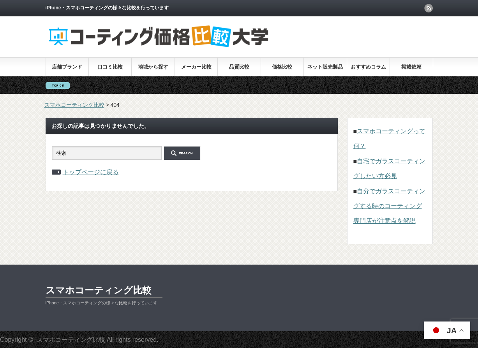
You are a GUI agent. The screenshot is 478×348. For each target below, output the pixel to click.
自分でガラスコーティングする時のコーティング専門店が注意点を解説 (389, 206)
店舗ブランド (67, 67)
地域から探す (153, 67)
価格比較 (282, 67)
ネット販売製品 (325, 67)
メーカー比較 (196, 67)
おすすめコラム (368, 67)
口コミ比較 (110, 67)
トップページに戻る (91, 172)
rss (428, 8)
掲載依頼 (411, 67)
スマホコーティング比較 (99, 290)
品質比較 (239, 67)
